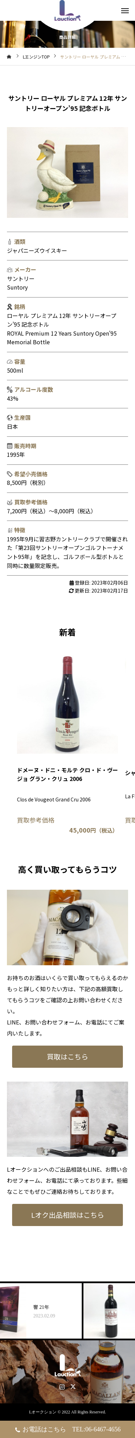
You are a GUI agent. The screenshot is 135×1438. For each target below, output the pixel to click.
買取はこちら (67, 1056)
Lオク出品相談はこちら (67, 1215)
